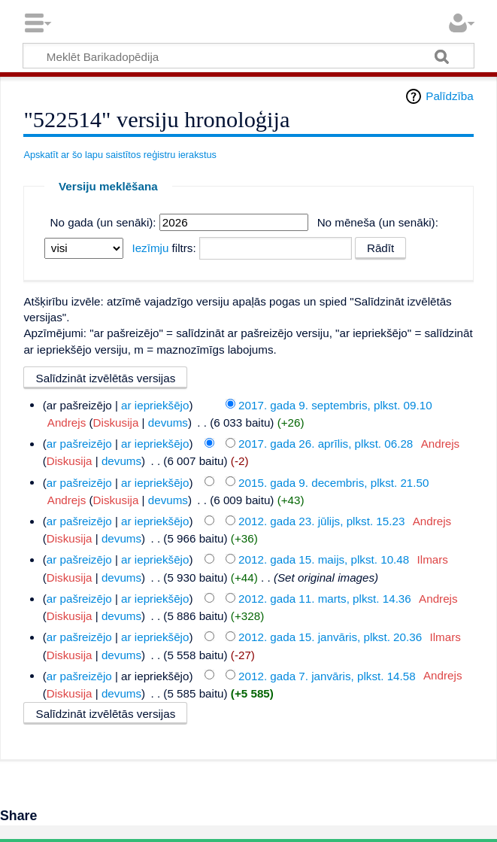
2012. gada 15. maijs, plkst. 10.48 (323, 559)
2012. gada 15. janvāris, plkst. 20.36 (330, 637)
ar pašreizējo (79, 443)
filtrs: (163, 248)
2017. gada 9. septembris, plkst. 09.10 (335, 404)
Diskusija (116, 422)
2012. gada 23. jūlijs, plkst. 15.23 (321, 521)
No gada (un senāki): (103, 222)
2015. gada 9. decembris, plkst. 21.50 (333, 482)
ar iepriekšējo (155, 404)
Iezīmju (150, 248)
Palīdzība (449, 96)
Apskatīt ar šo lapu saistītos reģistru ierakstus (120, 154)
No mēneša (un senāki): (377, 222)
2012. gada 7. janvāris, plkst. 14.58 (327, 675)
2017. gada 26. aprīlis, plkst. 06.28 (325, 443)
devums (168, 422)
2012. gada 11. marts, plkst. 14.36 (324, 598)
